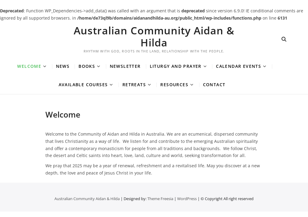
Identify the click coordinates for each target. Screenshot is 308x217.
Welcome (29, 66)
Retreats (134, 84)
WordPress (187, 198)
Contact (214, 84)
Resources (174, 84)
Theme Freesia (160, 198)
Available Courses (83, 84)
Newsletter (125, 66)
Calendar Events (238, 66)
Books (87, 66)
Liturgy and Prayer (176, 66)
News (63, 66)
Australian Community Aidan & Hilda (154, 36)
